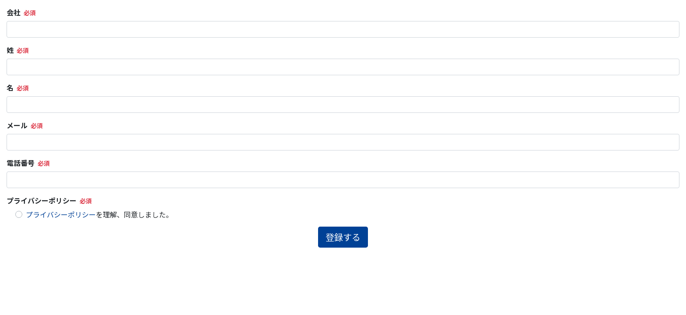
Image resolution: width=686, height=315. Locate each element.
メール (17, 125)
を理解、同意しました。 (99, 214)
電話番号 (21, 163)
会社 (14, 12)
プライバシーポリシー (42, 200)
